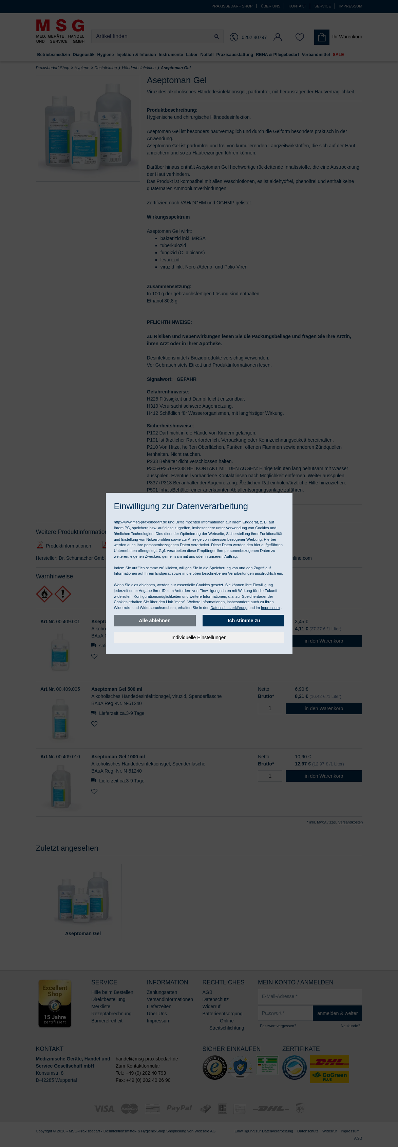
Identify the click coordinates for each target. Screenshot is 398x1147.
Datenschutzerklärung (228, 608)
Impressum (270, 608)
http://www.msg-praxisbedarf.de (140, 522)
